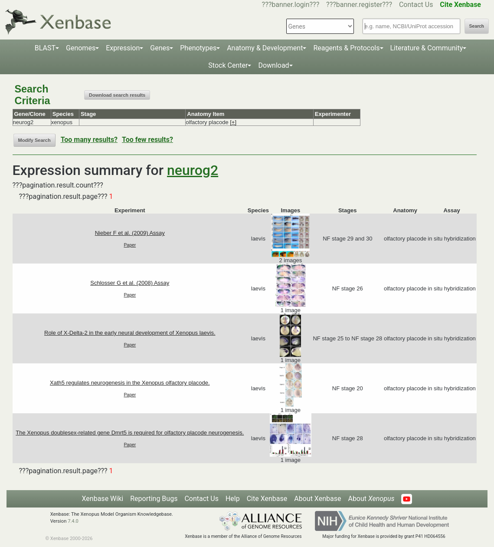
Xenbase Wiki (103, 498)
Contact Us (416, 4)
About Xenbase (317, 498)
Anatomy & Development (265, 48)
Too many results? (89, 139)
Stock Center (228, 65)
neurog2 (192, 170)
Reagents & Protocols (346, 48)
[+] (233, 122)
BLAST (45, 48)
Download (273, 65)
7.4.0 (73, 521)
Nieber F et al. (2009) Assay (130, 233)
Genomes (80, 48)
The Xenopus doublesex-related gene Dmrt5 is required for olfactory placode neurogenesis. (130, 432)
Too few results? (147, 139)
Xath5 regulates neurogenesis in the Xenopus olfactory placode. (130, 382)
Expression (123, 48)
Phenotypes (198, 48)
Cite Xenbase (267, 498)
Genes (160, 48)
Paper (130, 245)
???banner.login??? (291, 4)
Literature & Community (426, 48)
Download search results (117, 95)
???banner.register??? (359, 4)
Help (233, 498)
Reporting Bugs (153, 498)
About (371, 498)
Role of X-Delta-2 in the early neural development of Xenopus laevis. (130, 333)
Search (476, 26)
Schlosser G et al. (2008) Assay (129, 283)
